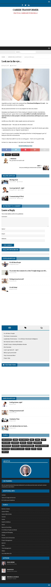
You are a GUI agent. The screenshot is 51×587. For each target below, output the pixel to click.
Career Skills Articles (7, 514)
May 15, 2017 (6, 65)
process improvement (27, 446)
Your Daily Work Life (7, 553)
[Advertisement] (25, 31)
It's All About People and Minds (9, 530)
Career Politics (5, 511)
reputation (5, 449)
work (39, 449)
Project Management (42, 446)
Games (3, 519)
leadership (15, 443)
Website (4, 238)
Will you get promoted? (10, 353)
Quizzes (4, 543)
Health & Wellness (6, 522)
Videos (3, 551)
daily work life (23, 440)
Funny (37, 440)
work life (15, 155)
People (8, 155)
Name (3, 229)
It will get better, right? (15, 402)
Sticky (28, 449)
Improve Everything (6, 527)
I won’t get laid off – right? (16, 188)
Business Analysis (6, 509)
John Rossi (13, 65)
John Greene (11, 562)
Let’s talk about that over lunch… (18, 426)
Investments (6, 443)
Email (3, 234)
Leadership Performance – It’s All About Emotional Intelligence (21, 339)
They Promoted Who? (10, 355)
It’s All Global (13, 287)
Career (15, 440)
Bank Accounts (6, 440)
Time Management (6, 548)
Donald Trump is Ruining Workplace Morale (15, 344)
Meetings (23, 443)
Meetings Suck (13, 180)
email (31, 440)
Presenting (15, 446)
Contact (4, 495)
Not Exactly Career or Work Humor (13, 342)
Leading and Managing (7, 532)
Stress (34, 449)
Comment (4, 216)
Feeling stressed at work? (16, 279)
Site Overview (7, 347)
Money (3, 535)
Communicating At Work (16, 196)
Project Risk (7, 358)
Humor (43, 440)
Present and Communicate (8, 538)
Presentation (6, 446)
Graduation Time (14, 419)
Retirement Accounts (17, 449)
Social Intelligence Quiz (25, 146)
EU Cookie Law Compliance (8, 500)
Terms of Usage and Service (9, 498)
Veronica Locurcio (13, 577)
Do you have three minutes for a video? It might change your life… (28, 271)
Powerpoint (37, 443)
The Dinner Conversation (10, 336)
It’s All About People (15, 262)
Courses (4, 517)
